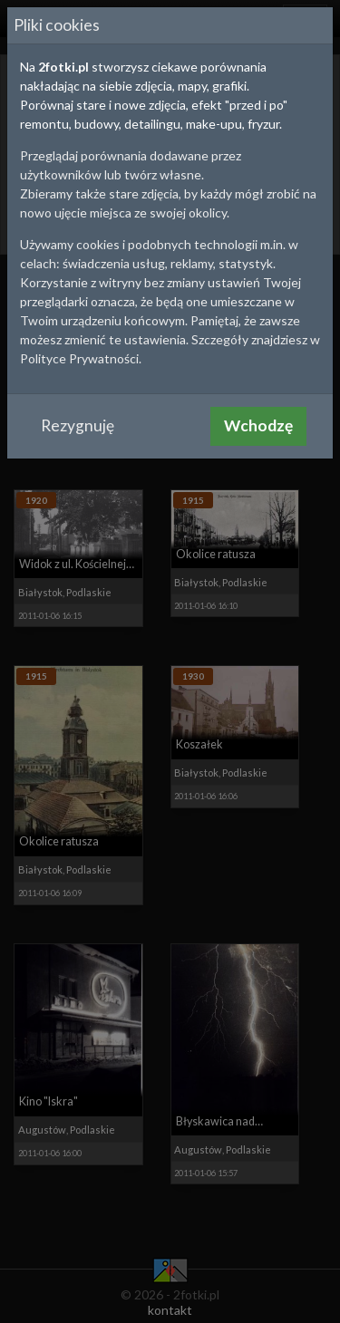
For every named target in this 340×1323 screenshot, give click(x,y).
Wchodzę (258, 425)
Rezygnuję (77, 425)
